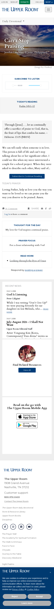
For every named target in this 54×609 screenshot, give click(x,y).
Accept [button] (39, 596)
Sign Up (14, 2)
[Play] (9, 85)
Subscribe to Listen (27, 79)
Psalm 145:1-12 (27, 106)
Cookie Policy (33, 589)
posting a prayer (34, 270)
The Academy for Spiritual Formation (19, 538)
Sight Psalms (8, 564)
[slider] (14, 85)
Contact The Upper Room (16, 501)
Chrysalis (6, 550)
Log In (4, 2)
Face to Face (8, 546)
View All (27, 370)
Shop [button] (48, 2)
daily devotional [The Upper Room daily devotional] (17, 508)
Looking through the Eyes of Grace (28, 260)
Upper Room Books (11, 515)
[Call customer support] (12, 497)
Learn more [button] (26, 603)
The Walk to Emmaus (12, 542)
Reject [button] (15, 596)
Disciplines (7, 519)
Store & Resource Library (13, 511)
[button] (50, 572)
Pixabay (47, 67)
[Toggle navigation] (48, 9)
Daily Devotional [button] (12, 21)
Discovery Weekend (11, 558)
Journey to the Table (11, 554)
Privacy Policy (18, 589)
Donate (25, 2)
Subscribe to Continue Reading (27, 176)
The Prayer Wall (9, 534)
